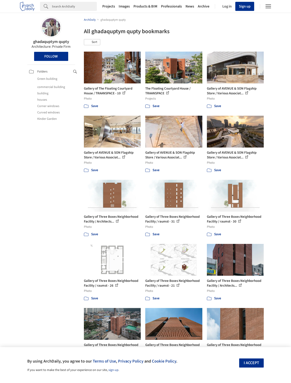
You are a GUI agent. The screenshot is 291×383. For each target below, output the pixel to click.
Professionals (171, 6)
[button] (92, 42)
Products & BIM (145, 6)
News (190, 6)
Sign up (245, 6)
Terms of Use (104, 361)
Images (124, 6)
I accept (251, 363)
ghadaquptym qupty (51, 42)
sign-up (113, 370)
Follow (51, 56)
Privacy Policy (130, 361)
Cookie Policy (164, 361)
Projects (108, 6)
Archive (203, 6)
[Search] (74, 6)
